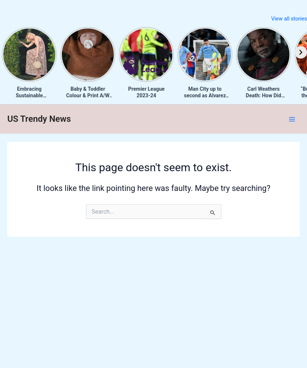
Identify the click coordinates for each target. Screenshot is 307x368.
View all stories (289, 18)
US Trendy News (39, 119)
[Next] (301, 52)
